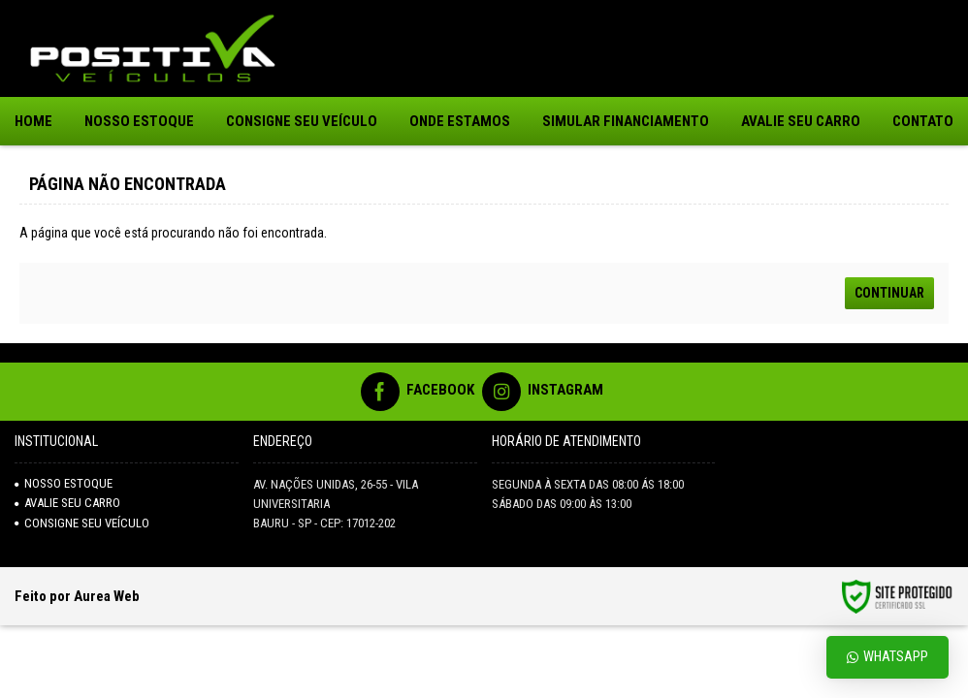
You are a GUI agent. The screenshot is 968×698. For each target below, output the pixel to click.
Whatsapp (887, 657)
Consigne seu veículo (82, 523)
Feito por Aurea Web (77, 596)
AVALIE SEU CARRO (67, 502)
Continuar (889, 293)
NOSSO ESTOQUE (64, 483)
